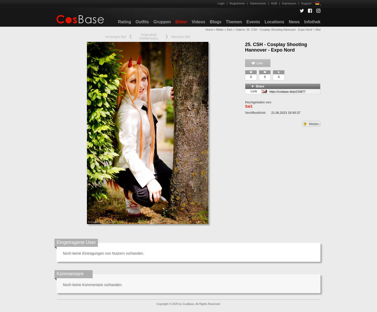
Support (306, 3)
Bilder (181, 22)
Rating (124, 22)
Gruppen (162, 22)
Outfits (142, 22)
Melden (311, 124)
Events (253, 22)
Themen (234, 22)
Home (209, 29)
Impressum (289, 3)
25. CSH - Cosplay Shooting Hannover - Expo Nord (276, 47)
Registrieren (237, 3)
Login (221, 3)
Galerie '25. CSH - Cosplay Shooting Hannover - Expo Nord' (274, 29)
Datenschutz (258, 3)
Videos (198, 22)
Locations (274, 22)
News (294, 22)
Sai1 (229, 29)
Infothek (312, 22)
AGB (274, 3)
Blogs (215, 22)
